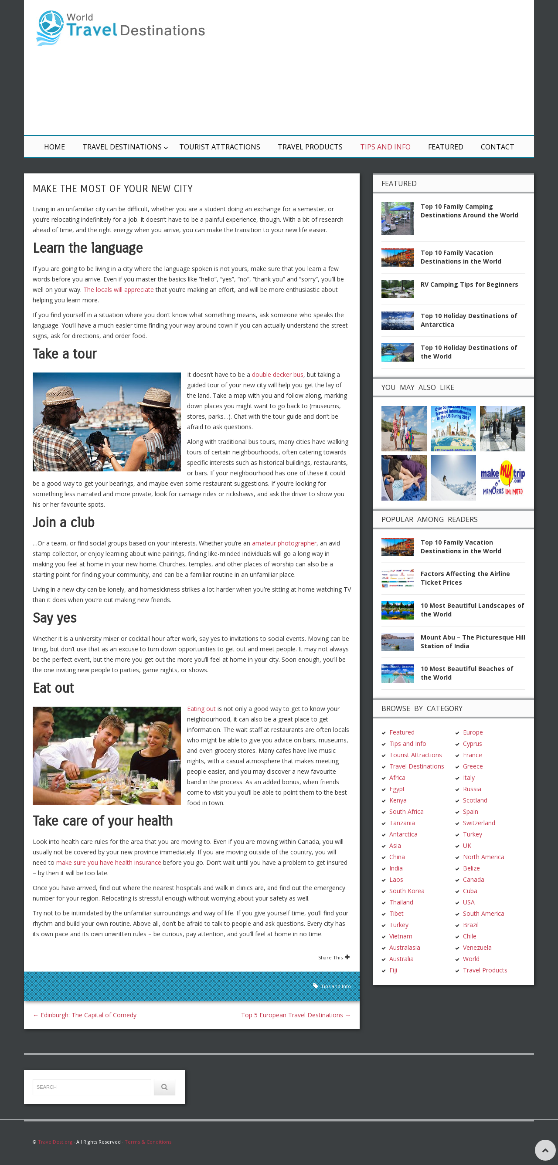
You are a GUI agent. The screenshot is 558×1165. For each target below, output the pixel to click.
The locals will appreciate (118, 289)
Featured (445, 146)
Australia (401, 959)
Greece (473, 766)
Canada (473, 879)
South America (483, 913)
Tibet (396, 913)
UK (467, 845)
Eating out (201, 708)
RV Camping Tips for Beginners (469, 284)
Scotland (475, 800)
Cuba (470, 891)
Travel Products (310, 146)
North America (483, 857)
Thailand (401, 902)
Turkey (398, 925)
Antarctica (403, 834)
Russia (472, 789)
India (396, 868)
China (397, 857)
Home (54, 146)
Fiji (393, 970)
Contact (497, 146)
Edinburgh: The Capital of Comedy (84, 1015)
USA (469, 902)
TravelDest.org (55, 1141)
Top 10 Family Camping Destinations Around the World (469, 210)
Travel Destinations (122, 146)
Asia (395, 845)
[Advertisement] (383, 68)
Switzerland (479, 823)
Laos (396, 879)
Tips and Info (385, 146)
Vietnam (400, 936)
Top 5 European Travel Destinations (296, 1015)
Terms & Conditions (148, 1141)
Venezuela (477, 947)
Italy (469, 777)
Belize (471, 868)
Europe (473, 732)
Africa (397, 777)
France (472, 755)
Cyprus (472, 743)
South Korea (407, 891)
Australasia (404, 947)
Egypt (397, 789)
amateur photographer (284, 543)
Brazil (471, 925)
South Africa (406, 811)
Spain (470, 811)
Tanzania (402, 823)
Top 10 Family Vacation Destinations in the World (461, 256)
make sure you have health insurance (108, 862)
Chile (469, 936)
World (471, 959)
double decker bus (277, 374)
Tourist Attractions (219, 146)
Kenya (398, 800)
